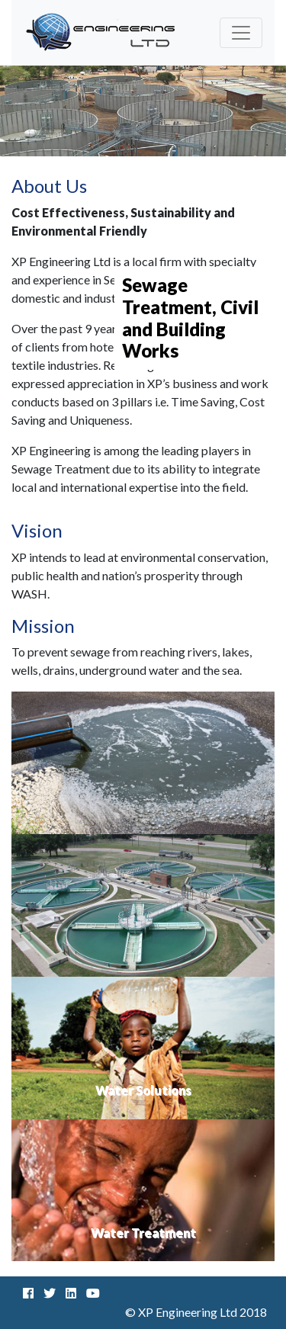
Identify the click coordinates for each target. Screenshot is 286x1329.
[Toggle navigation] (241, 33)
